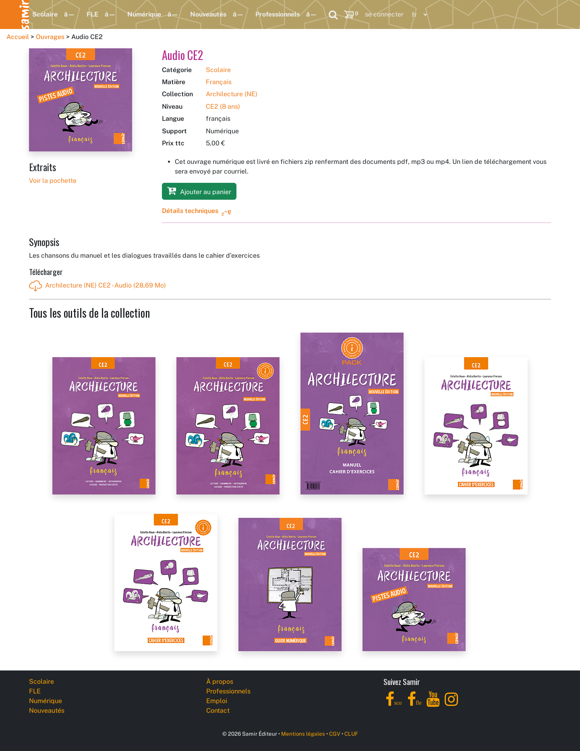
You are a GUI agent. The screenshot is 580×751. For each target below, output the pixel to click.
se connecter (384, 14)
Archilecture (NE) (231, 94)
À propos (219, 681)
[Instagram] (451, 704)
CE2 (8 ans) (223, 106)
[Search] (333, 14)
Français (219, 82)
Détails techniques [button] (190, 211)
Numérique (144, 14)
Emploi (216, 701)
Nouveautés (208, 14)
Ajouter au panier (199, 191)
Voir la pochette (53, 180)
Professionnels (277, 14)
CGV (334, 733)
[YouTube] (433, 704)
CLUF (351, 733)
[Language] (418, 14)
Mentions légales (303, 733)
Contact (218, 710)
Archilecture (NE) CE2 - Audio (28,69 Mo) (97, 285)
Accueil (17, 37)
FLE (92, 14)
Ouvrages (50, 37)
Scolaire (45, 14)
